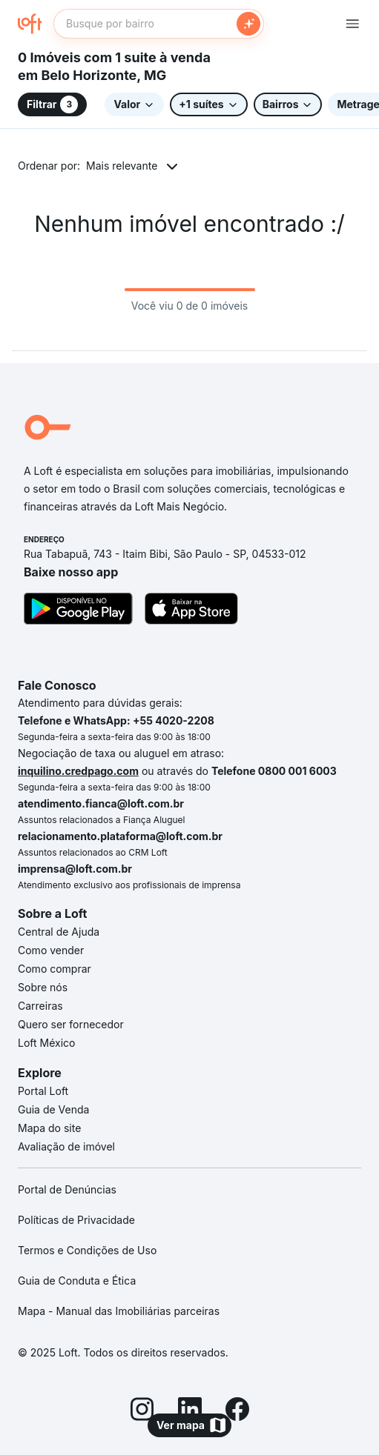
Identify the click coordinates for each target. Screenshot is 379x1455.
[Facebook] (237, 1411)
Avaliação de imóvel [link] (66, 1146)
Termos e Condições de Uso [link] (87, 1250)
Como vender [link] (51, 950)
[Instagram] (142, 1411)
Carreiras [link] (40, 1005)
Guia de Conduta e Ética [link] (77, 1280)
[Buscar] (248, 24)
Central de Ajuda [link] (58, 931)
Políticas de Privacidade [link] (76, 1219)
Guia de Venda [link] (53, 1109)
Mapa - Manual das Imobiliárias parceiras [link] (119, 1311)
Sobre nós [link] (42, 987)
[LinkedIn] (190, 1411)
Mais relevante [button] (121, 165)
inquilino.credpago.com (78, 771)
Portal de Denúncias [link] (67, 1189)
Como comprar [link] (54, 968)
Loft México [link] (46, 1042)
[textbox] (158, 24)
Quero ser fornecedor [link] (71, 1024)
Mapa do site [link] (49, 1128)
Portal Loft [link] (43, 1091)
